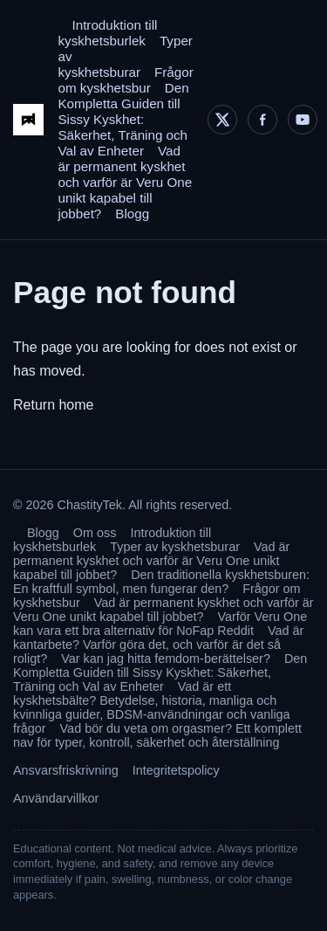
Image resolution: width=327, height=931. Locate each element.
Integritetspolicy (176, 770)
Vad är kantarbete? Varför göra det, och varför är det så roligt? (158, 644)
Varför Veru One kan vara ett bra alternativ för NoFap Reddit (160, 624)
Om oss (95, 533)
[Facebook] (262, 119)
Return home (53, 404)
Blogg (132, 213)
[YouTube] (302, 119)
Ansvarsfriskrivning (66, 770)
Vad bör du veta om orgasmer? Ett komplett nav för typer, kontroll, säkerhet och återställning (157, 735)
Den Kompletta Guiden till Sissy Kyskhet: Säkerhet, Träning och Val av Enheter (123, 119)
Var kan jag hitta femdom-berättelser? (165, 658)
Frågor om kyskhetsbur (125, 80)
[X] (222, 119)
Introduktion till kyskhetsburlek (107, 32)
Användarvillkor (56, 798)
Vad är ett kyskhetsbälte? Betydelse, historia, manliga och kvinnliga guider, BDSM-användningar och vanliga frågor (151, 707)
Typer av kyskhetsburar (175, 547)
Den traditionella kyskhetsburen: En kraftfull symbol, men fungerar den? (161, 582)
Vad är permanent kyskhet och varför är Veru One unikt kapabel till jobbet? (125, 182)
